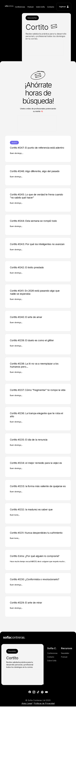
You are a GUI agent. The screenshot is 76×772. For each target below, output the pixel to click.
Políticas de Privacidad (44, 703)
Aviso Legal (27, 703)
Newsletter (32, 18)
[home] (9, 7)
